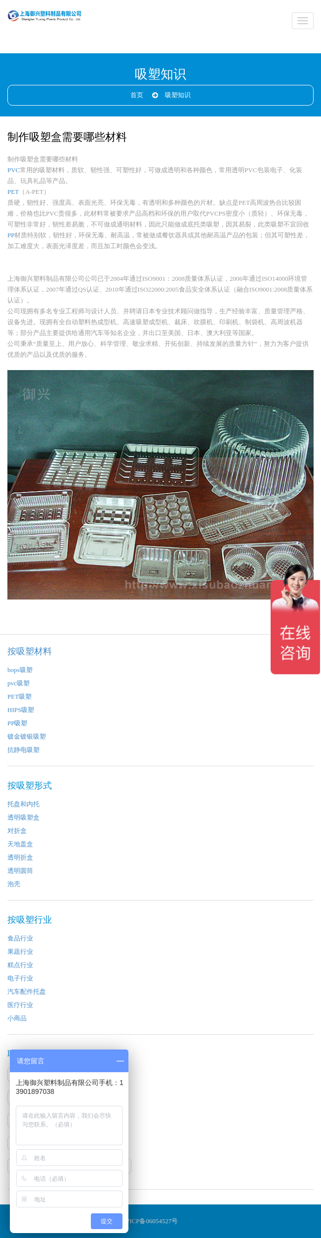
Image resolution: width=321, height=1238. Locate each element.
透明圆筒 (20, 870)
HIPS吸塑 (20, 709)
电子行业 (20, 978)
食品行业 (20, 938)
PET (13, 191)
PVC (13, 170)
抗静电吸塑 (23, 749)
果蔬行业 (20, 951)
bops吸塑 (20, 670)
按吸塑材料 (29, 651)
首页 (136, 95)
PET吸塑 (19, 696)
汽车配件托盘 (26, 991)
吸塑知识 (178, 95)
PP (10, 235)
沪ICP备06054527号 (150, 1221)
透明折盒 (20, 857)
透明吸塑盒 (23, 817)
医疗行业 (20, 1005)
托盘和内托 (23, 804)
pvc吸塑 (18, 683)
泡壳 (13, 884)
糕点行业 (20, 965)
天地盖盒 (20, 844)
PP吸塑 (17, 723)
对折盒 (17, 830)
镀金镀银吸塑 (26, 736)
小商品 (17, 1018)
